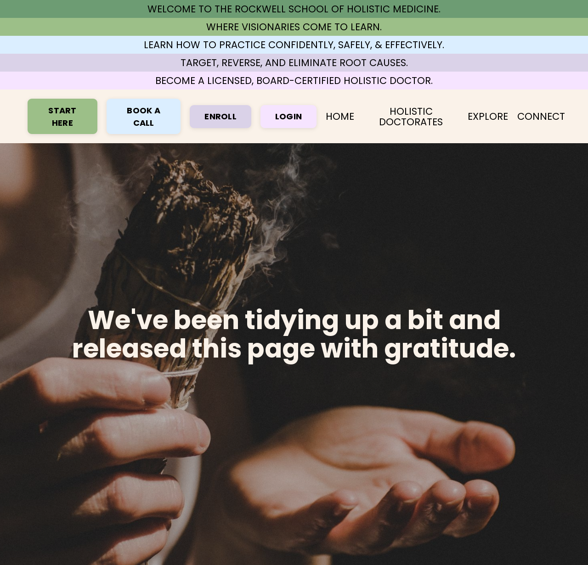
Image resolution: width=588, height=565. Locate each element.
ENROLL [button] (220, 116)
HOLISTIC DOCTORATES (411, 116)
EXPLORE (488, 116)
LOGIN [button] (288, 116)
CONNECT (541, 116)
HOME (340, 116)
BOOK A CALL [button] (143, 117)
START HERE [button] (62, 117)
